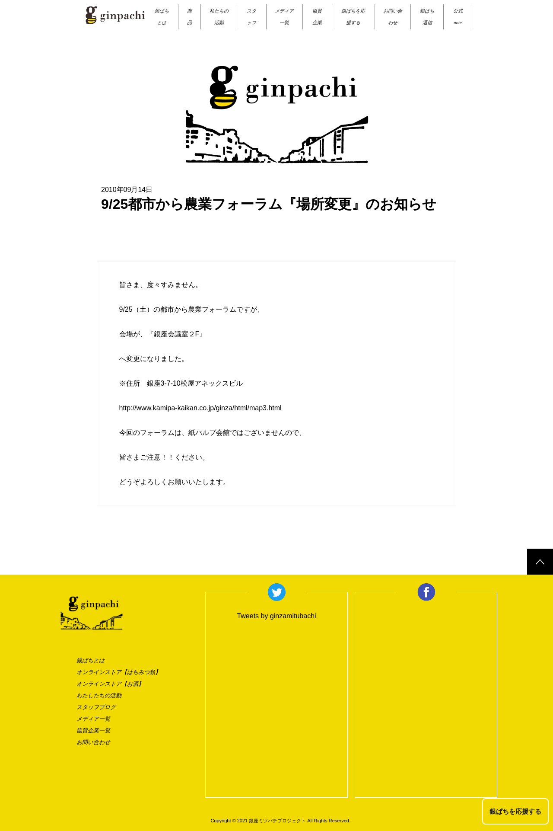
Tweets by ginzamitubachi (276, 616)
